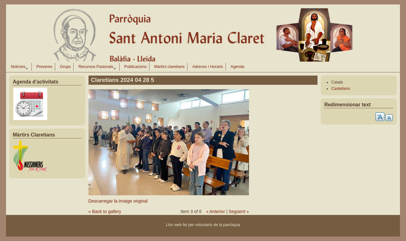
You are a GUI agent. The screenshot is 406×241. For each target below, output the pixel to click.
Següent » (239, 211)
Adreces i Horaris (207, 66)
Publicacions (135, 66)
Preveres (44, 66)
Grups (65, 66)
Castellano (340, 88)
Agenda (237, 66)
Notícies (18, 67)
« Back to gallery (104, 211)
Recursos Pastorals (96, 67)
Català (337, 82)
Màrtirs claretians (169, 66)
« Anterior (215, 211)
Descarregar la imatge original (118, 201)
